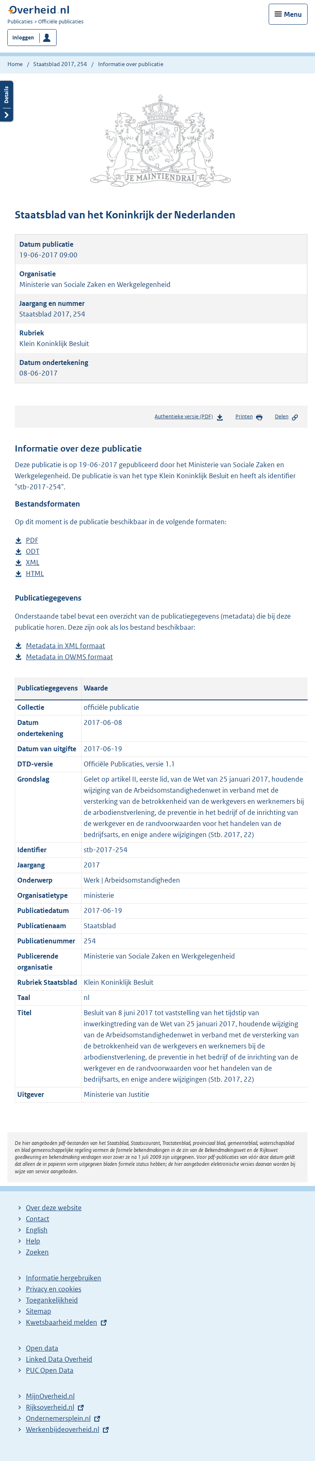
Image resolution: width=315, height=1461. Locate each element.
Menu (293, 14)
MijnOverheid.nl (50, 1396)
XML (32, 562)
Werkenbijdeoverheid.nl (62, 1429)
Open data (42, 1348)
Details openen (6, 101)
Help (33, 1240)
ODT (32, 551)
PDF (32, 540)
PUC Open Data (49, 1370)
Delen (287, 417)
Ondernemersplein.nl (58, 1418)
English (37, 1229)
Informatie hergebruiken (63, 1277)
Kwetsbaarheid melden (61, 1322)
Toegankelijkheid (52, 1300)
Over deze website (54, 1207)
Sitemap (38, 1311)
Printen (249, 417)
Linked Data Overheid (59, 1359)
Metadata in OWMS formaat (69, 657)
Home (15, 64)
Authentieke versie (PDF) (189, 418)
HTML (35, 573)
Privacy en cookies (53, 1289)
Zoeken (37, 1252)
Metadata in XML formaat (65, 645)
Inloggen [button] (23, 37)
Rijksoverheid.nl (50, 1407)
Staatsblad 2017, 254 (60, 64)
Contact (37, 1218)
